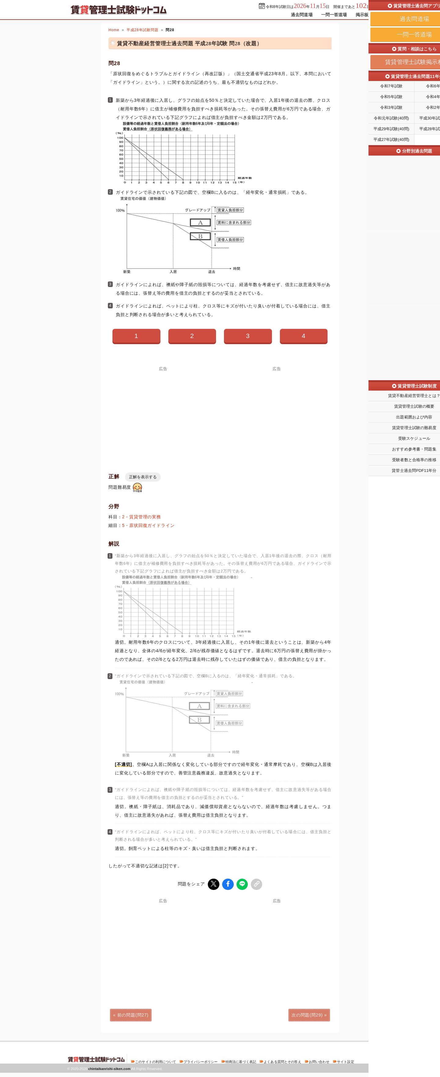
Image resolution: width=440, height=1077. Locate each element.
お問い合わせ (319, 1061)
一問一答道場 (334, 14)
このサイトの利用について (155, 1061)
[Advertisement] (163, 413)
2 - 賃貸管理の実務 (141, 516)
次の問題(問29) (307, 1014)
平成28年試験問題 (143, 30)
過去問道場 (302, 14)
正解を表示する (143, 477)
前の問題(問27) (132, 1014)
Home (113, 30)
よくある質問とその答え (282, 1061)
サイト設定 (345, 1061)
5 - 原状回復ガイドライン (148, 525)
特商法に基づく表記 (241, 1061)
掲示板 (362, 14)
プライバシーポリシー (201, 1061)
